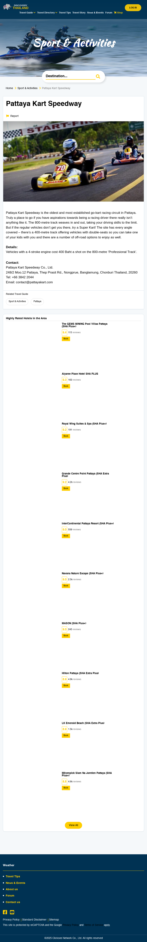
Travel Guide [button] (27, 13)
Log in (133, 8)
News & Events (95, 13)
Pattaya (37, 301)
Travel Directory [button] (47, 13)
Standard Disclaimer (34, 920)
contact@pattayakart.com (34, 282)
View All (73, 825)
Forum (108, 13)
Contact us (13, 902)
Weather (9, 865)
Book (66, 339)
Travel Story (79, 13)
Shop (118, 13)
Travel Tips (65, 13)
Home (9, 88)
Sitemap (54, 920)
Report (12, 116)
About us (12, 889)
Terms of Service (93, 925)
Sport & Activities (27, 88)
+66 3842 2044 (23, 277)
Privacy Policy (11, 920)
